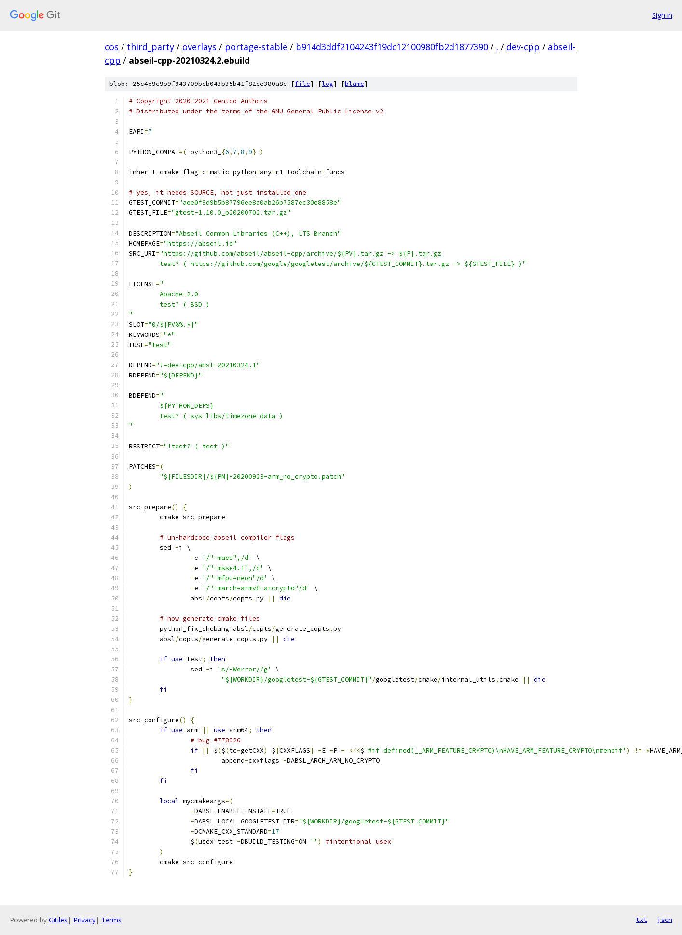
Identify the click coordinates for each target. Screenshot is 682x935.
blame (354, 84)
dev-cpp (523, 47)
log (327, 84)
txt (641, 919)
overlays (199, 47)
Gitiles (58, 919)
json (664, 919)
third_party (150, 47)
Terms (111, 919)
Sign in (662, 15)
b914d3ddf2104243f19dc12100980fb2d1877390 (392, 47)
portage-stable (256, 47)
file (302, 84)
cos (112, 47)
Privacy (84, 919)
